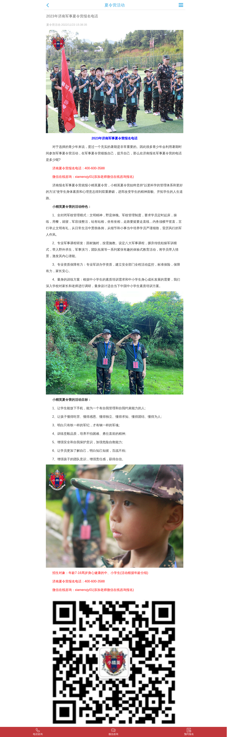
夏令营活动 (114, 5)
